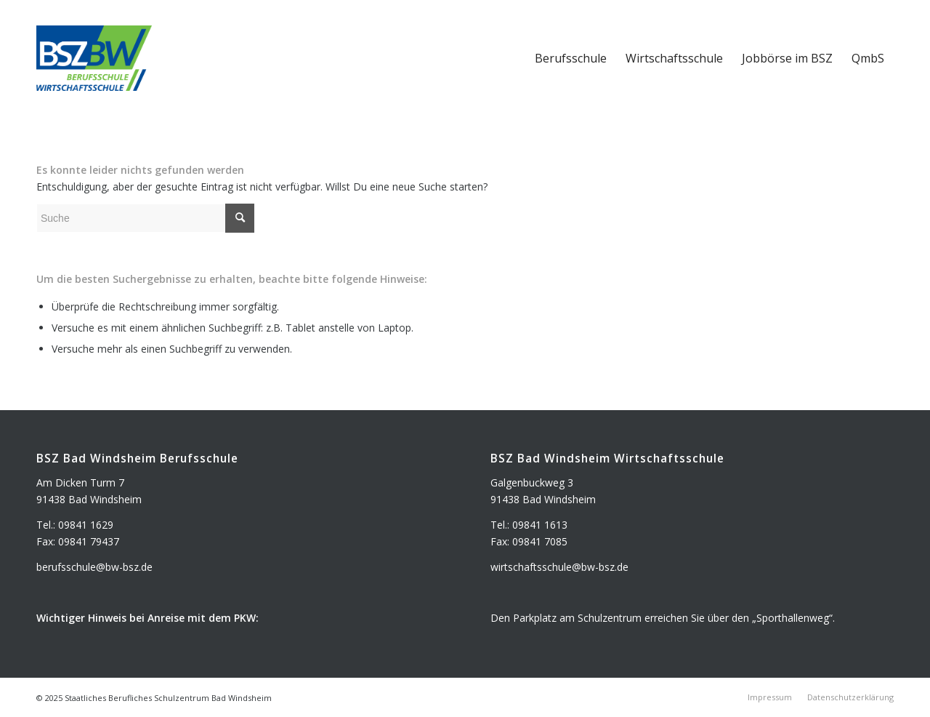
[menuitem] (570, 58)
